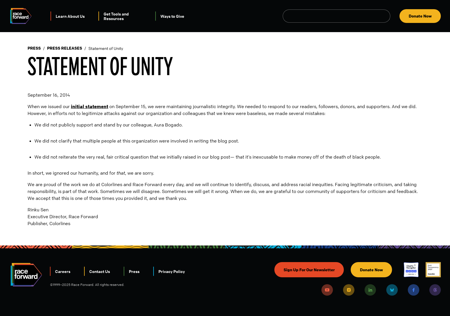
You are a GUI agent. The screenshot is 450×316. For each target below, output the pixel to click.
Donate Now (420, 16)
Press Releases (64, 48)
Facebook (413, 290)
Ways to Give (172, 16)
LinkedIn (370, 290)
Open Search (387, 16)
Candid (433, 269)
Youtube (327, 290)
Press (34, 48)
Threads (435, 290)
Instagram (348, 290)
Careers (62, 271)
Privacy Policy (171, 271)
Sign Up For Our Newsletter (309, 269)
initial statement (89, 106)
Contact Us (99, 271)
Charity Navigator (411, 269)
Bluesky (392, 290)
